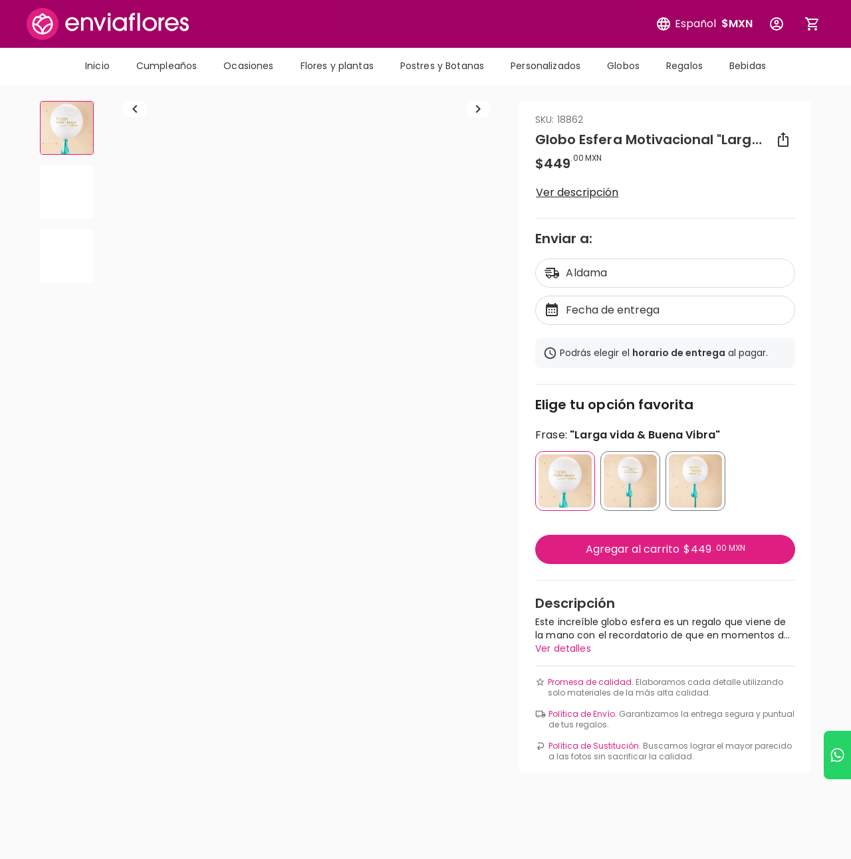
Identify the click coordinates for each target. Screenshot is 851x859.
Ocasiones (248, 65)
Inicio (97, 65)
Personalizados (545, 65)
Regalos (684, 65)
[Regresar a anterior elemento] (135, 300)
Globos (623, 65)
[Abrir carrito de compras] (812, 24)
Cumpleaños (166, 65)
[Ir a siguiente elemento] (478, 300)
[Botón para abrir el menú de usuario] (776, 24)
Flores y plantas (337, 65)
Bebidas (747, 65)
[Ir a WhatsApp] (837, 755)
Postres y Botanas (442, 65)
